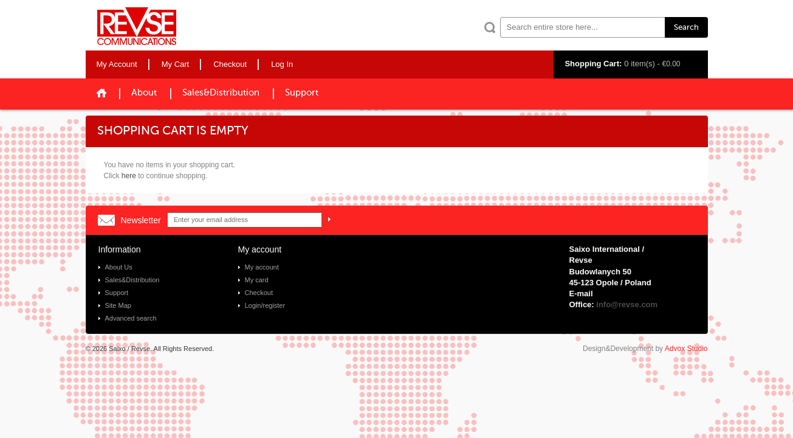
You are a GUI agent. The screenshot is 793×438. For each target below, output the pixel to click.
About (144, 93)
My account (262, 267)
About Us (118, 267)
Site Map (118, 305)
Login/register (265, 305)
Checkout (259, 292)
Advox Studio (686, 348)
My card (257, 279)
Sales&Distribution (220, 93)
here (129, 176)
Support (301, 93)
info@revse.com (626, 304)
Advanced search (131, 318)
